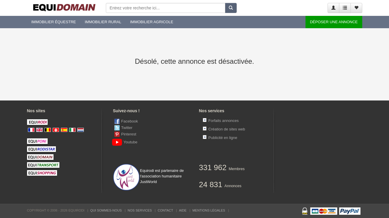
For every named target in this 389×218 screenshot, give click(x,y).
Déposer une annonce (334, 22)
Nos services (140, 210)
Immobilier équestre (53, 22)
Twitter (126, 127)
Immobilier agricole (151, 22)
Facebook (129, 121)
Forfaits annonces (223, 120)
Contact (165, 210)
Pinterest (128, 134)
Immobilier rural (103, 22)
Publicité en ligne (222, 137)
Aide (183, 210)
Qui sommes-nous (106, 210)
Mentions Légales (208, 210)
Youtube (125, 142)
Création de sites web (226, 129)
